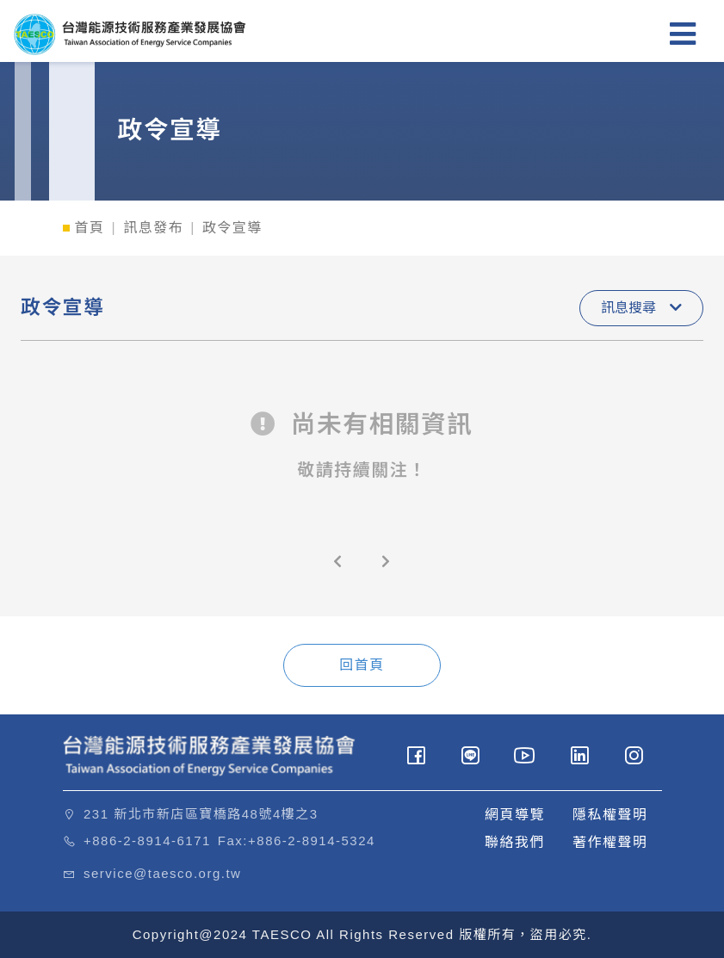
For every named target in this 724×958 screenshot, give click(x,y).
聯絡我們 (515, 842)
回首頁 (362, 665)
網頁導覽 (515, 814)
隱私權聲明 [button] (610, 814)
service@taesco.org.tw (162, 873)
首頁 (90, 227)
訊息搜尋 (641, 307)
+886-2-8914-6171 (147, 840)
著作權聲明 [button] (610, 842)
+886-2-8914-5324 (311, 840)
